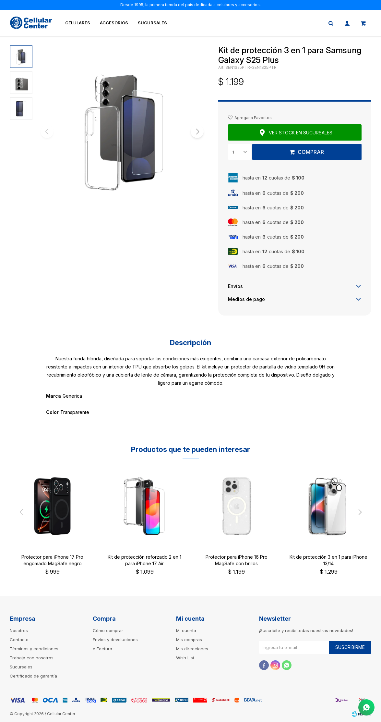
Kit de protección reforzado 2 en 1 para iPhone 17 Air (144, 560)
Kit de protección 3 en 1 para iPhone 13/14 (328, 560)
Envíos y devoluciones (115, 639)
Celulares (77, 22)
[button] (197, 131)
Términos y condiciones (34, 648)
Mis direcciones (192, 648)
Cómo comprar (108, 630)
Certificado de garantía (33, 675)
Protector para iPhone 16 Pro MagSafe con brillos (237, 560)
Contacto (19, 639)
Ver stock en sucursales (300, 132)
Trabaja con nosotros (32, 657)
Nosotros (19, 630)
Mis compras (189, 639)
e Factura (102, 648)
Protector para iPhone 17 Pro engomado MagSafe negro (52, 560)
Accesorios (114, 22)
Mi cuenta (186, 630)
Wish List (185, 657)
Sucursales (152, 22)
